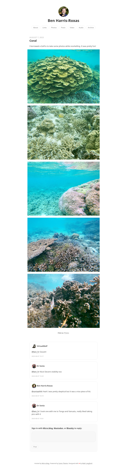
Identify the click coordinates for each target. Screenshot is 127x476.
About (35, 27)
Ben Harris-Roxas (63, 20)
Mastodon (58, 428)
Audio (81, 27)
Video (72, 27)
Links (45, 27)
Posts (63, 27)
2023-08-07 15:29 (38, 376)
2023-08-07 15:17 (38, 356)
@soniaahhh (37, 391)
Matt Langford (87, 465)
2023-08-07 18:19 (38, 396)
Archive (91, 27)
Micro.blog (48, 428)
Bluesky (70, 428)
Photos (54, 27)
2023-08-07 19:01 (38, 418)
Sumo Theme (63, 465)
